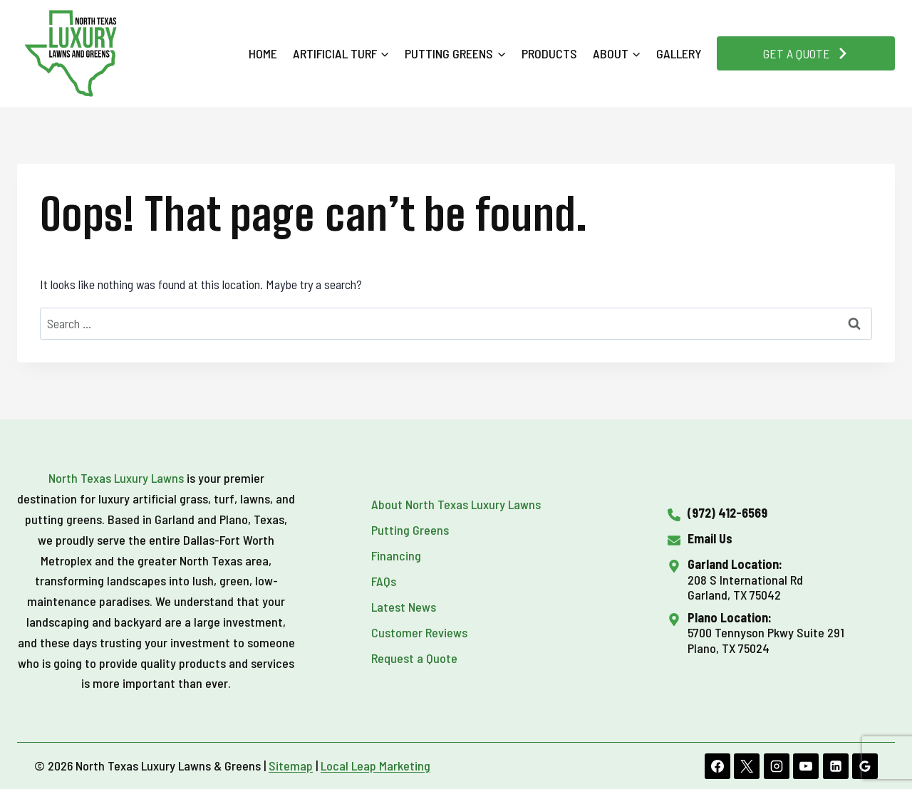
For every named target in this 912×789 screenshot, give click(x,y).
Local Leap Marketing (375, 765)
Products (549, 53)
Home (263, 53)
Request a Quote (414, 658)
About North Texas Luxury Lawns (456, 504)
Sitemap (291, 765)
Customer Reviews (419, 632)
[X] (747, 766)
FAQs (383, 581)
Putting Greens (410, 530)
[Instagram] (776, 766)
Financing (396, 555)
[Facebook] (717, 766)
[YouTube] (806, 766)
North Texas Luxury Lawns (116, 478)
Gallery (679, 53)
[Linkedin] (836, 766)
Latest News (403, 607)
